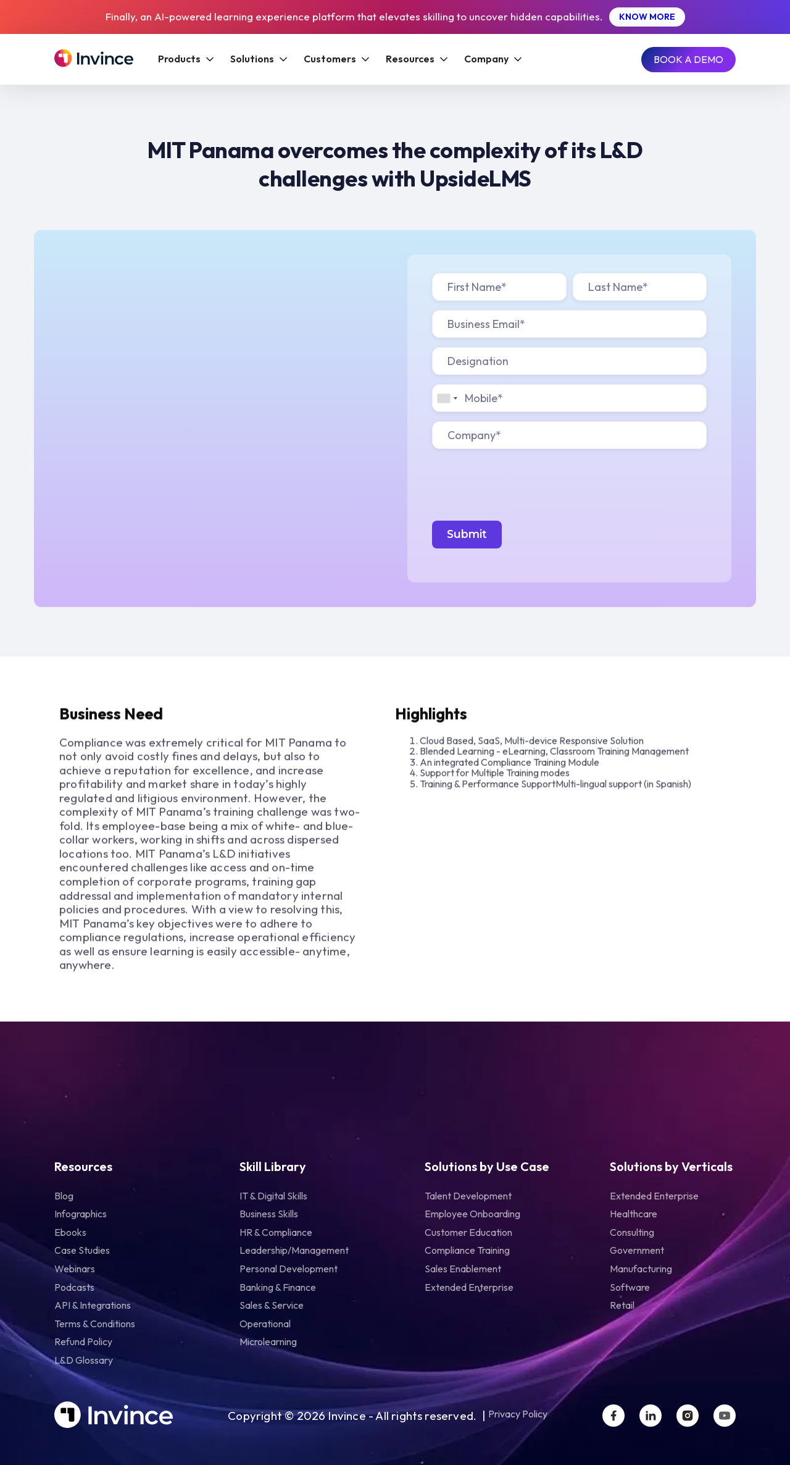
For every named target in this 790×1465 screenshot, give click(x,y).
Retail (622, 1305)
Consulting (632, 1232)
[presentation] (526, 482)
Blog (63, 1196)
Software (630, 1287)
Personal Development (288, 1268)
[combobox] (447, 398)
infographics (80, 1213)
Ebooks (70, 1232)
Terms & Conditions (94, 1323)
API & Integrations (92, 1305)
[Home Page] (93, 59)
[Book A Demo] (688, 59)
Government (637, 1250)
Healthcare (633, 1213)
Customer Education (468, 1232)
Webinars (74, 1268)
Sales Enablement (463, 1268)
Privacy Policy (517, 1414)
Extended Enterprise (469, 1287)
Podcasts (74, 1287)
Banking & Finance (277, 1287)
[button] (185, 59)
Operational (265, 1323)
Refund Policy (83, 1341)
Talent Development (468, 1196)
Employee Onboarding (472, 1213)
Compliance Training (467, 1250)
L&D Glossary (83, 1360)
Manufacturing (641, 1268)
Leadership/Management (294, 1250)
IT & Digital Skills (273, 1196)
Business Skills (268, 1213)
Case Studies (82, 1250)
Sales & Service (271, 1305)
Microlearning (268, 1341)
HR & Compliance (275, 1232)
